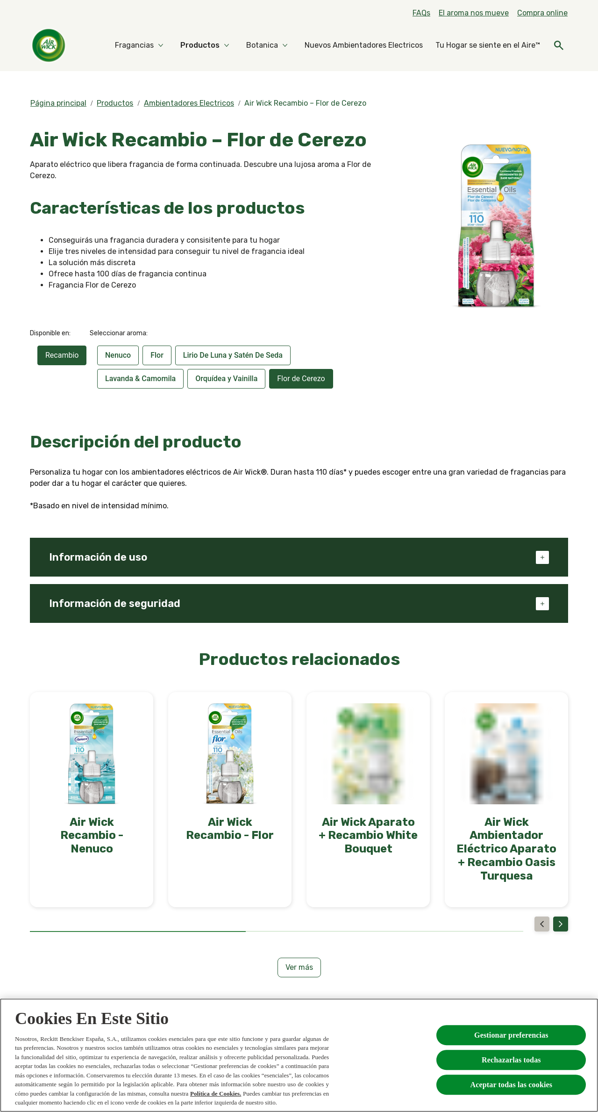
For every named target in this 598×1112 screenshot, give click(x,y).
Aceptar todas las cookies (511, 1085)
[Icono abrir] (558, 45)
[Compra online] (542, 13)
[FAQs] (421, 13)
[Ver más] (299, 967)
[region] (299, 1055)
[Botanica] (262, 45)
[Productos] (200, 45)
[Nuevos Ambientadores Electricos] (364, 45)
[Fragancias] (134, 45)
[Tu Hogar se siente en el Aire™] (487, 45)
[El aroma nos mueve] (473, 13)
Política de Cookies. (215, 1093)
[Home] (48, 45)
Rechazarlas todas (511, 1060)
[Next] (560, 924)
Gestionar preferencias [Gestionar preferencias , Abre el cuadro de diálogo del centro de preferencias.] (511, 1035)
